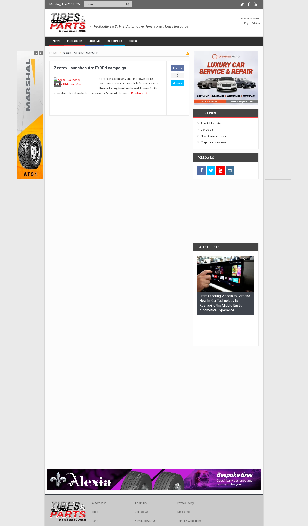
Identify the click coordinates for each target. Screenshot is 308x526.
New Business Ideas (213, 136)
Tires (95, 485)
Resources (114, 41)
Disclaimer (183, 485)
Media (133, 41)
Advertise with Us (145, 494)
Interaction (74, 41)
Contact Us (141, 485)
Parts (95, 494)
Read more (120, 97)
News (57, 41)
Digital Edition (252, 23)
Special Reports (211, 123)
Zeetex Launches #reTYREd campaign (90, 67)
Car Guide (207, 129)
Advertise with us (251, 18)
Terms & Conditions (189, 494)
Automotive (99, 476)
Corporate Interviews (213, 142)
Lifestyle (95, 41)
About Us (141, 476)
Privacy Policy (185, 476)
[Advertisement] (278, 115)
